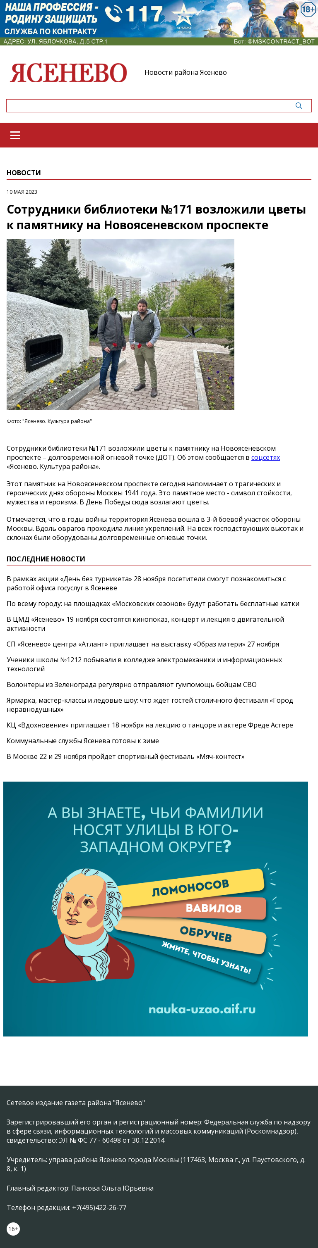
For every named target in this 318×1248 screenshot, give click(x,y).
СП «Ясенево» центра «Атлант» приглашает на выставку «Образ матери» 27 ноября (143, 644)
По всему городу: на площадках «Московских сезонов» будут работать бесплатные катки (153, 603)
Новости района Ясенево (186, 72)
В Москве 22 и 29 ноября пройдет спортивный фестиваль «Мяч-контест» (126, 756)
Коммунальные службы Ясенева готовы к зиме (83, 740)
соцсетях (265, 457)
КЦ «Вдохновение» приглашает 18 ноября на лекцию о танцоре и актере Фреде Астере (150, 725)
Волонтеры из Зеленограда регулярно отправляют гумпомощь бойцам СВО (132, 684)
